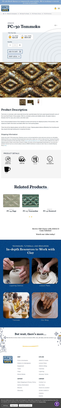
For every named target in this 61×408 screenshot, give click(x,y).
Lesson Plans (44, 286)
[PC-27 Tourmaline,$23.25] (30, 200)
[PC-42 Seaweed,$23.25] (49, 200)
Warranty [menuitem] (20, 390)
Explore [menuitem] (41, 357)
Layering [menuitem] (41, 371)
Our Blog (45, 320)
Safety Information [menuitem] (23, 385)
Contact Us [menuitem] (42, 382)
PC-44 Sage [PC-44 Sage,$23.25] (11, 211)
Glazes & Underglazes (12, 13)
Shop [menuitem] (18, 357)
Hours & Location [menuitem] (44, 388)
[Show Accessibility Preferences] (56, 403)
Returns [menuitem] (19, 388)
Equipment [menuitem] (20, 366)
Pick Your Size (12, 33)
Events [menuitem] (41, 396)
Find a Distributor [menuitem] (22, 360)
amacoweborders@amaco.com (32, 140)
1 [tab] (29, 216)
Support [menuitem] (20, 378)
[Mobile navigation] (59, 8)
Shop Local (13, 56)
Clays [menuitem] (19, 371)
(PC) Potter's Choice (36, 13)
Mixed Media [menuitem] (21, 374)
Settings (5, 405)
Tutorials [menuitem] (41, 369)
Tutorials (16, 320)
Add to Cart (13, 51)
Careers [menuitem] (41, 393)
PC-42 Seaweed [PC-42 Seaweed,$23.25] (49, 211)
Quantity (10, 42)
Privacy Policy (42, 402)
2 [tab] (31, 216)
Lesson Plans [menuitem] (43, 363)
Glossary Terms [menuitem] (43, 374)
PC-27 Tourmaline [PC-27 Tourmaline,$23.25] (30, 211)
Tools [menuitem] (19, 369)
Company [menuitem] (41, 378)
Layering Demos (16, 286)
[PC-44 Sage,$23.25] (11, 200)
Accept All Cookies (25, 405)
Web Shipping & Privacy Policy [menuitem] (26, 382)
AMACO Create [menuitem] (43, 360)
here (5, 145)
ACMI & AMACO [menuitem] (44, 390)
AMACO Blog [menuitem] (43, 366)
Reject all (14, 405)
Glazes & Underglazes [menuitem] (24, 363)
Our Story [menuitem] (42, 385)
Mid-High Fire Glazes (24, 13)
